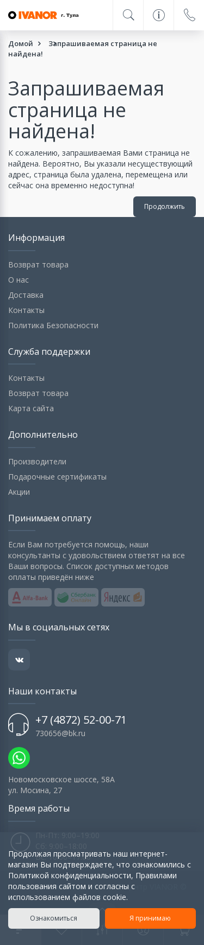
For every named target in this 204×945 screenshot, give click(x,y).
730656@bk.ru (60, 733)
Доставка (26, 295)
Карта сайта (31, 408)
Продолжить (164, 206)
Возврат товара (38, 264)
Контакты (26, 310)
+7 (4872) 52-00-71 (81, 719)
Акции (19, 492)
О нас (18, 279)
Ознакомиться (53, 918)
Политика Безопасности (53, 325)
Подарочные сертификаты (57, 476)
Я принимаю (150, 918)
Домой (20, 43)
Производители (37, 461)
